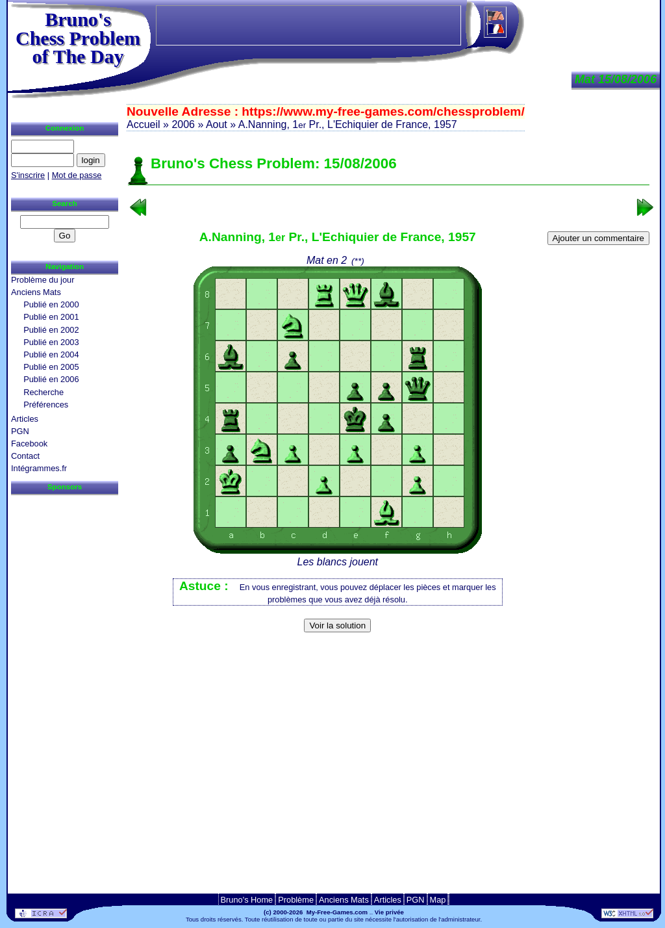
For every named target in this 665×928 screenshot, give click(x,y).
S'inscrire (28, 175)
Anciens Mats (36, 292)
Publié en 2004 (51, 354)
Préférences (45, 404)
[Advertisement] (389, 658)
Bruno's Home (247, 900)
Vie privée (389, 912)
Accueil (143, 124)
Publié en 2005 (51, 367)
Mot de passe (77, 175)
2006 (183, 124)
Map (438, 900)
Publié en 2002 (51, 330)
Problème (296, 900)
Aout (216, 124)
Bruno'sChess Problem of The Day (78, 37)
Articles (24, 419)
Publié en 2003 (51, 342)
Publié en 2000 (51, 304)
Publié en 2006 (51, 379)
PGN (20, 431)
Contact (25, 456)
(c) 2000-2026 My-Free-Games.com (316, 912)
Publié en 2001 (51, 317)
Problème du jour (42, 280)
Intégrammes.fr (39, 468)
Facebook (29, 443)
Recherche (43, 392)
